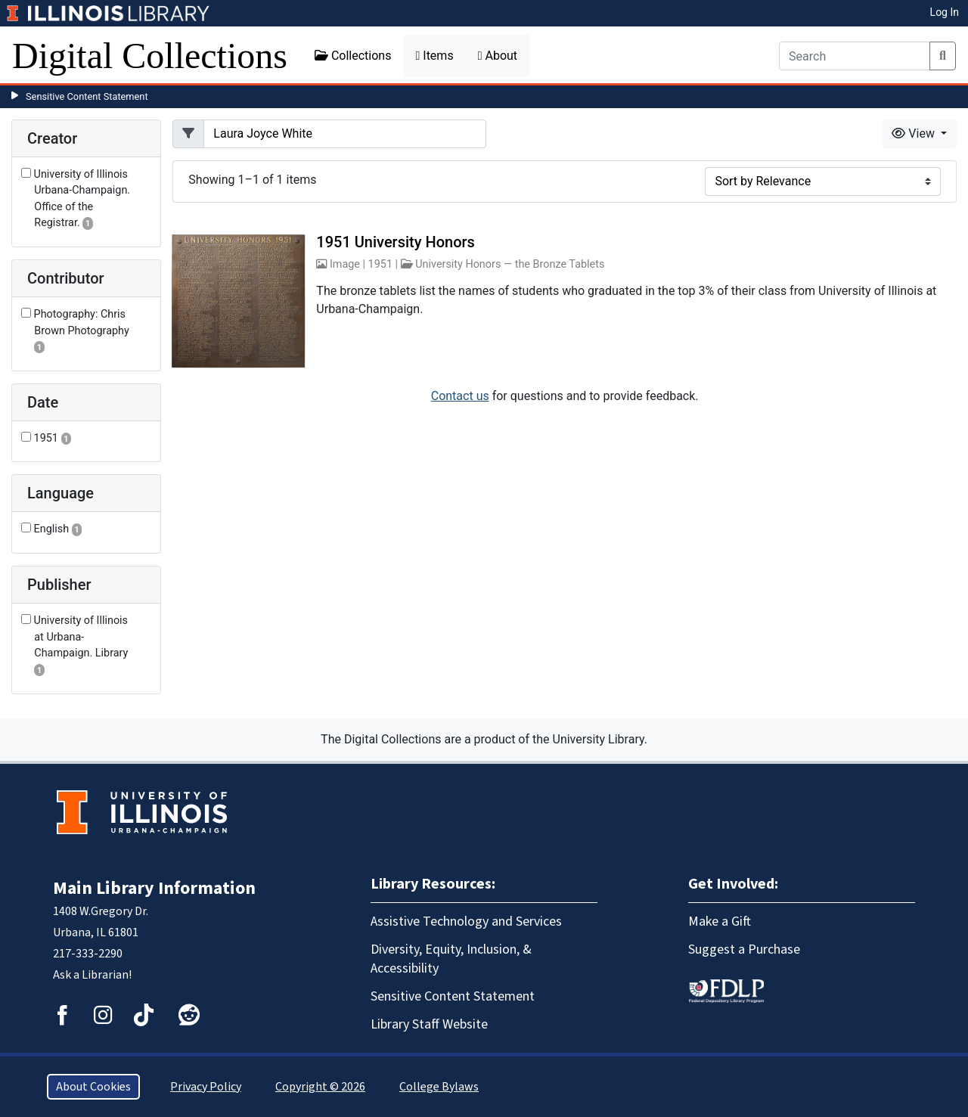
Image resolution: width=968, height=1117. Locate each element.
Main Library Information (154, 888)
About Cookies (93, 1086)
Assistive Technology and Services (466, 921)
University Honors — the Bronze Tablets (509, 264)
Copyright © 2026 (320, 1086)
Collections (353, 55)
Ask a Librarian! (92, 975)
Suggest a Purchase (744, 949)
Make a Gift (719, 921)
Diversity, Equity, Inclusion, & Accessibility (451, 959)
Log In (944, 12)
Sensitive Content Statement (87, 96)
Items (434, 55)
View (915, 133)
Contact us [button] (460, 396)
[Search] (854, 56)
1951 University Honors (395, 242)
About (497, 55)
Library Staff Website (429, 1024)
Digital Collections (149, 56)
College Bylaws (439, 1086)
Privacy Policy (205, 1086)
